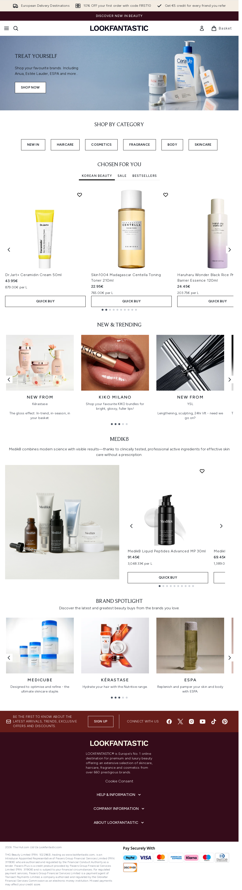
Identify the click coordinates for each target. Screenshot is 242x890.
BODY (172, 145)
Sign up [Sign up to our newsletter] (100, 721)
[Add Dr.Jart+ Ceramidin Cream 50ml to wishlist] (79, 194)
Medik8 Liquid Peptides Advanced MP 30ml (167, 551)
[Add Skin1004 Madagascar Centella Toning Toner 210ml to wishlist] (165, 194)
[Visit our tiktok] (213, 721)
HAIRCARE (65, 145)
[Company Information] (119, 808)
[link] (201, 28)
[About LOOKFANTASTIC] (119, 822)
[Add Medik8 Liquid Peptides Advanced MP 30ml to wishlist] (202, 471)
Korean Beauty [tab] (97, 176)
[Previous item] (9, 250)
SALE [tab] (122, 176)
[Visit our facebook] (169, 721)
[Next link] (229, 379)
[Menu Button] (6, 28)
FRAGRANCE (139, 145)
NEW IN (33, 145)
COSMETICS (101, 145)
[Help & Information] (119, 794)
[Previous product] (131, 526)
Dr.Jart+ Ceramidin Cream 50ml (33, 275)
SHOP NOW (30, 87)
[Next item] (229, 250)
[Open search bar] (16, 28)
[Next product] (221, 526)
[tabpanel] (119, 250)
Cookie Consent (119, 781)
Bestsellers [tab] (144, 176)
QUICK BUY (45, 301)
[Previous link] (9, 379)
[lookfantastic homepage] (119, 28)
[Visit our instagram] (191, 721)
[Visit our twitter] (180, 721)
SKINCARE (203, 145)
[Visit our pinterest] (224, 721)
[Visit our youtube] (202, 721)
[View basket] (221, 28)
